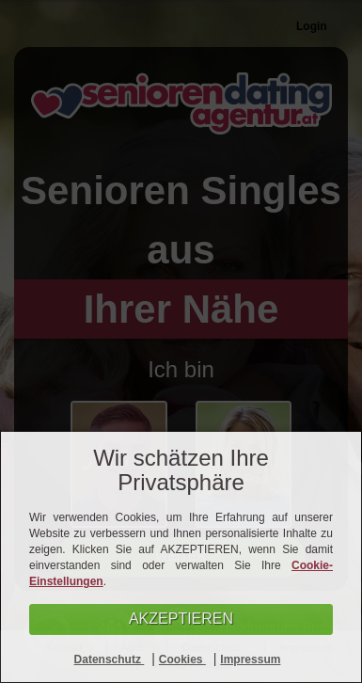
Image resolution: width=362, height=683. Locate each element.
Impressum (250, 659)
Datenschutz (109, 659)
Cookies (182, 659)
